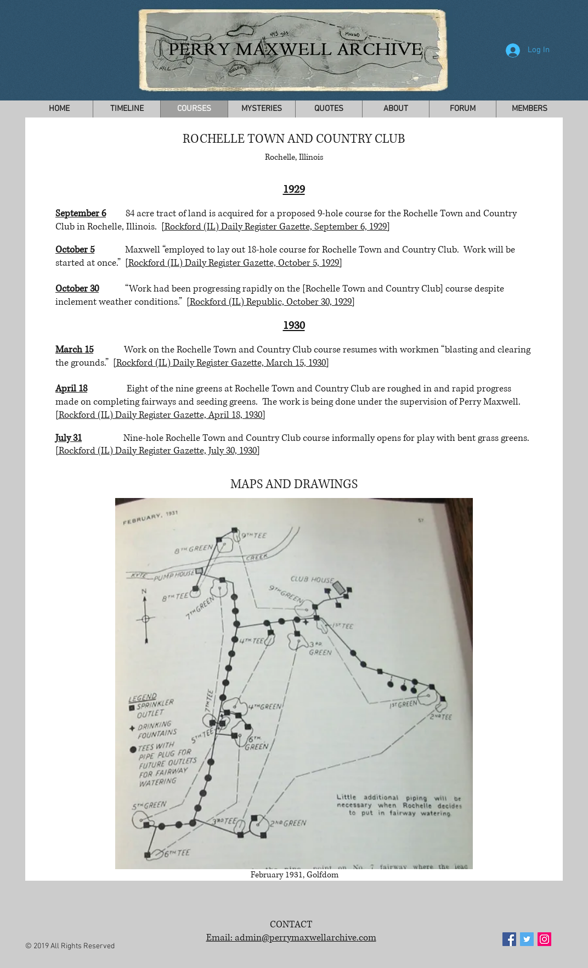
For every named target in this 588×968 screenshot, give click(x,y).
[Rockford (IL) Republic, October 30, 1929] (270, 301)
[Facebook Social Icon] (509, 939)
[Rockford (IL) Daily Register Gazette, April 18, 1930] (160, 415)
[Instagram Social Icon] (544, 939)
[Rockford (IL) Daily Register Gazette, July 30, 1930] (157, 450)
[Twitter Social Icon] (527, 939)
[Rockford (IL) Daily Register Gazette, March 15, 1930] (221, 362)
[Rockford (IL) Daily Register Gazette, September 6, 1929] (275, 226)
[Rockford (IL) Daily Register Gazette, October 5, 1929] (233, 262)
